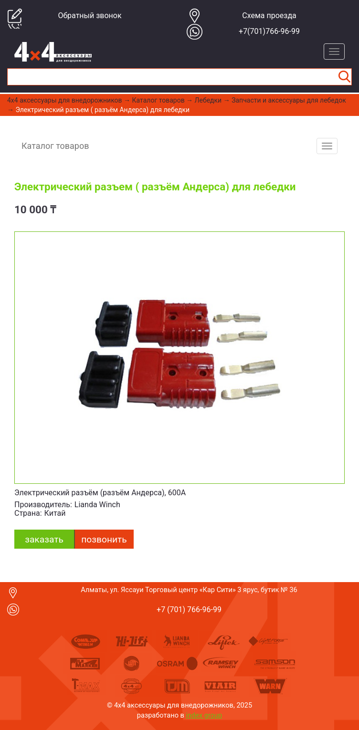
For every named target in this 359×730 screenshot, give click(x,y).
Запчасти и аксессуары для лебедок (289, 100)
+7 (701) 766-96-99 (189, 609)
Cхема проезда (269, 15)
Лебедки (208, 100)
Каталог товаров (158, 100)
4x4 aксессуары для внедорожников (64, 100)
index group (204, 715)
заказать (44, 539)
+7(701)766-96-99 (269, 31)
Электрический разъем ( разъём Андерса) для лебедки (102, 110)
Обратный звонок (89, 15)
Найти (344, 77)
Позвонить (104, 539)
